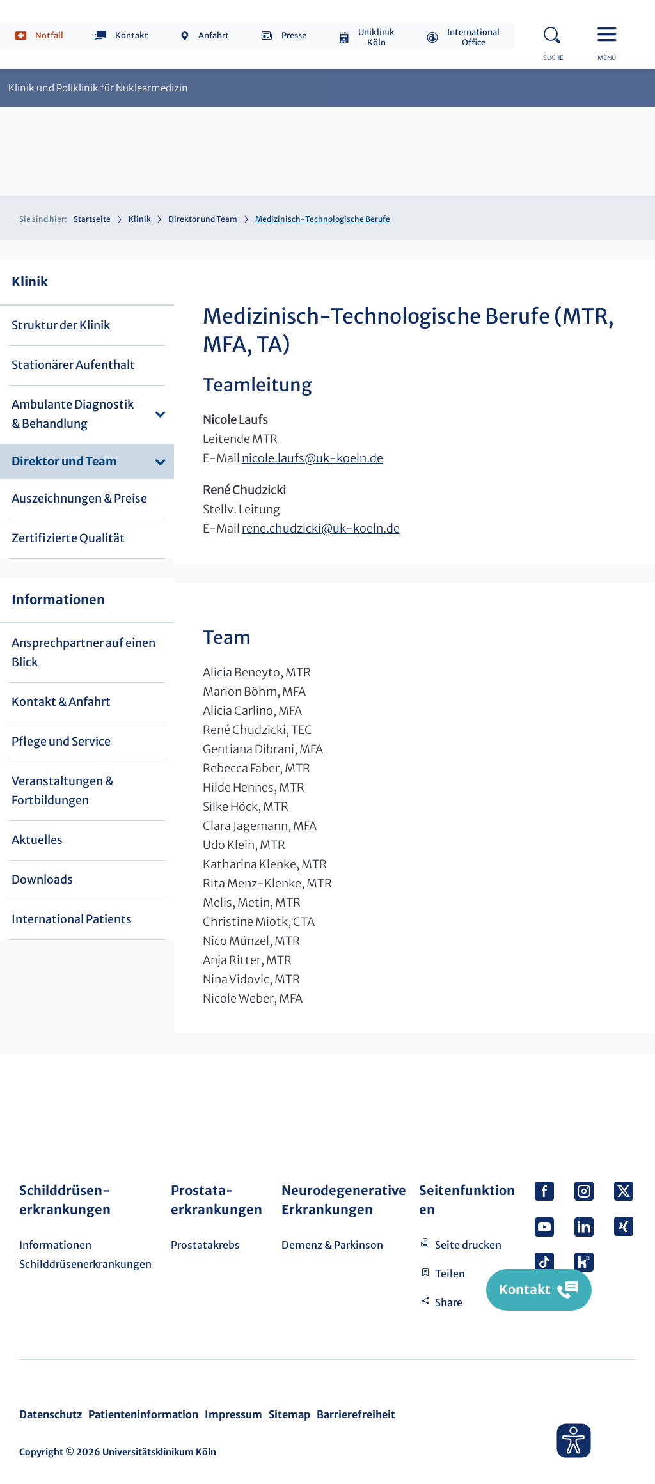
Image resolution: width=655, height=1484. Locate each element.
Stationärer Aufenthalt (73, 364)
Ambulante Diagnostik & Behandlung (73, 414)
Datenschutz (50, 1414)
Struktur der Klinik (61, 325)
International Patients (72, 919)
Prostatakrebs (205, 1244)
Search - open (556, 33)
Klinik (140, 219)
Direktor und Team (202, 219)
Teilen (450, 1273)
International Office (473, 37)
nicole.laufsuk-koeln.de (312, 458)
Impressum (233, 1414)
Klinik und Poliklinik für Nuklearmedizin (98, 87)
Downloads (42, 879)
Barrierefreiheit (356, 1414)
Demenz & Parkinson (332, 1244)
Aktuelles (37, 839)
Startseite (92, 219)
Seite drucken (468, 1244)
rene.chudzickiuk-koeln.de (321, 528)
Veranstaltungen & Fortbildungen (62, 791)
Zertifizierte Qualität (68, 538)
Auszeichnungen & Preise (79, 498)
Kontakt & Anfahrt (61, 701)
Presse (293, 35)
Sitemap (289, 1414)
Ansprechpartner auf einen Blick (83, 652)
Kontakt (131, 35)
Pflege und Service (61, 741)
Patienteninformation (143, 1414)
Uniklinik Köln (376, 37)
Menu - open (610, 33)
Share (448, 1302)
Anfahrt (213, 35)
